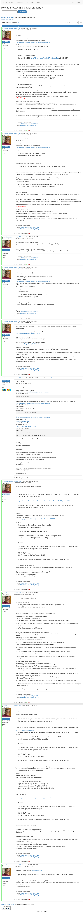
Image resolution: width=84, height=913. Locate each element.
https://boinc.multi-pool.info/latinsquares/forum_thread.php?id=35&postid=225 (44, 501)
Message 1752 (17, 133)
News (12, 17)
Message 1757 (17, 377)
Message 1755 (17, 321)
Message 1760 (17, 705)
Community (30, 2)
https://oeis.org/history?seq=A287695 (26, 426)
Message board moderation (7, 19)
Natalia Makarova (8, 28)
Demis (3, 378)
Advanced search (6, 14)
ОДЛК (5, 2)
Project (11, 2)
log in (18, 22)
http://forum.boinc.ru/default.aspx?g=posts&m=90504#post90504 (33, 417)
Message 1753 (17, 236)
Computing (20, 2)
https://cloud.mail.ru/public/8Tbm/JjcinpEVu (44, 58)
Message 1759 (17, 592)
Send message (6, 41)
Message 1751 (17, 28)
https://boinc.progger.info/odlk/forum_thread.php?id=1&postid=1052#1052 (35, 519)
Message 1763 (17, 864)
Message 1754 (17, 267)
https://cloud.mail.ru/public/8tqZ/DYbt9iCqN (27, 344)
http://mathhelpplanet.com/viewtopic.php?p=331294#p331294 (32, 392)
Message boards (5, 17)
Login (78, 2)
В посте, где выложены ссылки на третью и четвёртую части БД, (34, 798)
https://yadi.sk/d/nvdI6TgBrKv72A (30, 123)
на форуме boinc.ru (37, 870)
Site (38, 2)
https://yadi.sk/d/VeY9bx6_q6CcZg (29, 125)
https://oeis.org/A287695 (22, 421)
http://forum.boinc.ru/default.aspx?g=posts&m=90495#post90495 (33, 403)
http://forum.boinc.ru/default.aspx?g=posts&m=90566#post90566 (33, 42)
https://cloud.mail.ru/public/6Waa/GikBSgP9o (28, 333)
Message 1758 (17, 481)
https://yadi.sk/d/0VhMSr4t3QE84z (25, 730)
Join (73, 2)
